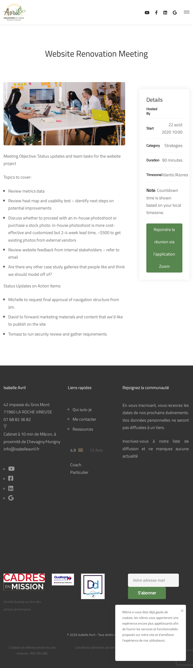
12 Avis (96, 450)
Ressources (83, 429)
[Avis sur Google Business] (174, 12)
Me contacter (84, 419)
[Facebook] (156, 12)
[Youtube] (11, 469)
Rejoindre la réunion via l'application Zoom (164, 248)
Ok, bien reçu (150, 651)
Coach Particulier (79, 468)
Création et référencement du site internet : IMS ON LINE (32, 650)
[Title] (11, 498)
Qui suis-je (82, 409)
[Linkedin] (165, 12)
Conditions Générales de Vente (96, 647)
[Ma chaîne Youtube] (147, 12)
